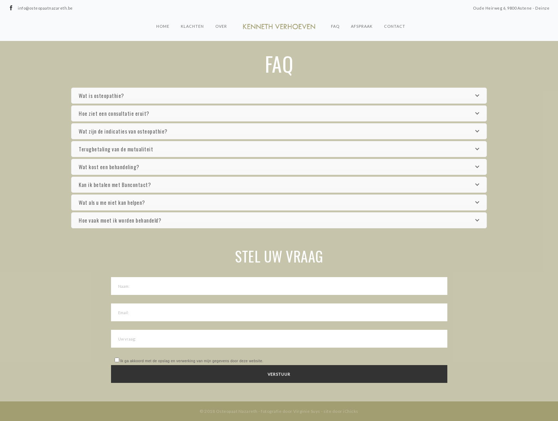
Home (162, 26)
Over (221, 26)
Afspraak (362, 26)
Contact (394, 26)
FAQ (335, 26)
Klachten (192, 26)
